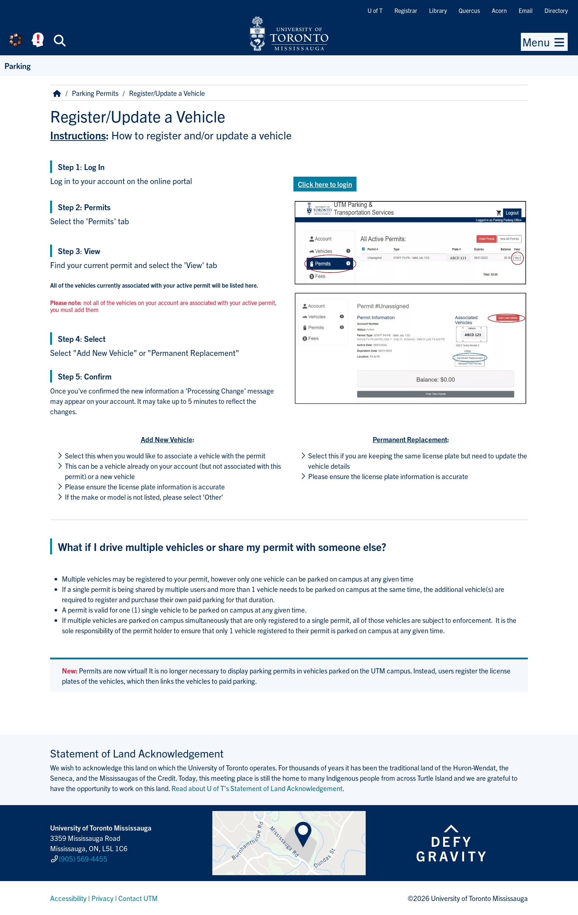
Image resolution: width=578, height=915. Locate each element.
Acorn (499, 10)
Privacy (102, 898)
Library (438, 10)
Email (526, 10)
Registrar (405, 10)
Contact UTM (138, 898)
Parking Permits (95, 93)
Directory (556, 10)
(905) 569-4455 (83, 858)
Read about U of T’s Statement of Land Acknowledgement (256, 788)
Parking (17, 65)
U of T (375, 10)
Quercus (469, 10)
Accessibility (68, 898)
